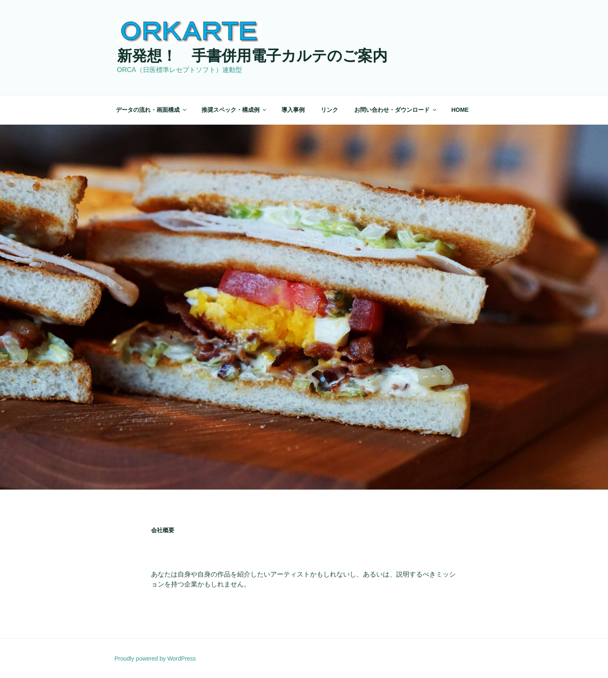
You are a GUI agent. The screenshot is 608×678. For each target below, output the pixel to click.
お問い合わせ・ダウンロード (395, 109)
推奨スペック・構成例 (234, 109)
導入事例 (293, 109)
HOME (460, 109)
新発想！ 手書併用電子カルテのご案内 (252, 55)
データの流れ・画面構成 (151, 109)
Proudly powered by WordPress (155, 658)
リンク (329, 109)
